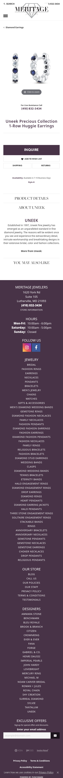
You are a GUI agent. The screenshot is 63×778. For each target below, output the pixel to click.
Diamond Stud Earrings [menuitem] (31, 458)
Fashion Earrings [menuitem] (31, 432)
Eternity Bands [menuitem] (31, 479)
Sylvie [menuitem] (31, 703)
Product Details (31, 198)
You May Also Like (31, 262)
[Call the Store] (31, 305)
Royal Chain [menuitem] (31, 690)
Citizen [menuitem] (31, 631)
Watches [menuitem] (31, 398)
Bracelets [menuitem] (31, 386)
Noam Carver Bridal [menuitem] (31, 681)
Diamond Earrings (15, 27)
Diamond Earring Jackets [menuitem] (31, 504)
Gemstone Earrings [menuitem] (31, 547)
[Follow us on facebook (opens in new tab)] (36, 347)
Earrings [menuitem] (31, 373)
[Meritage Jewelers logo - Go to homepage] (31, 10)
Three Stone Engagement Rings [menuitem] (31, 513)
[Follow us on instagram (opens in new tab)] (27, 347)
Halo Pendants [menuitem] (31, 509)
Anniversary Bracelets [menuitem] (31, 530)
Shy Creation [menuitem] (31, 694)
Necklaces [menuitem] (31, 377)
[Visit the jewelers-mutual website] (42, 750)
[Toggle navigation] (5, 16)
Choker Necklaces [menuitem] (31, 551)
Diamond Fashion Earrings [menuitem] (31, 428)
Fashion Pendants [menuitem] (31, 424)
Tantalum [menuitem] (31, 707)
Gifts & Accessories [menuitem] (31, 403)
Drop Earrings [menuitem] (32, 492)
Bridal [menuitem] (31, 364)
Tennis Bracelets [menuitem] (31, 475)
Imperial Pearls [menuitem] (31, 660)
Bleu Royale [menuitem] (31, 622)
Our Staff (31, 587)
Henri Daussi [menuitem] (31, 656)
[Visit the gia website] (19, 750)
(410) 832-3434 (31, 108)
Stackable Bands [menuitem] (31, 521)
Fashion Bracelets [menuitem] (31, 453)
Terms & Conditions (31, 595)
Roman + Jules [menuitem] (31, 686)
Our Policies (31, 582)
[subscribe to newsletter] (55, 735)
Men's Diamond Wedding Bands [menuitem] (31, 407)
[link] (52, 4)
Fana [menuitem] (31, 643)
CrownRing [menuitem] (31, 635)
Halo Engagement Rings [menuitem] (31, 483)
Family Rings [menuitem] (31, 445)
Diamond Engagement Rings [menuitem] (31, 487)
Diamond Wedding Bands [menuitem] (31, 470)
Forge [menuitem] (31, 647)
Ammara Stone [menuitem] (31, 614)
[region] (31, 67)
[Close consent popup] (58, 773)
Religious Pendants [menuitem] (31, 560)
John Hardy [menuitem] (31, 664)
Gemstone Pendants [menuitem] (31, 538)
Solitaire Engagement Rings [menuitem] (31, 517)
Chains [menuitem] (31, 394)
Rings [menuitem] (31, 526)
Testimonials (31, 599)
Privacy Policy (31, 591)
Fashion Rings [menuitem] (31, 369)
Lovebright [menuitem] (31, 669)
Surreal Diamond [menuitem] (31, 698)
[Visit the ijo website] (30, 750)
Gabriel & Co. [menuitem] (31, 652)
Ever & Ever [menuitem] (31, 639)
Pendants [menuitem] (31, 381)
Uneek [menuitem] (31, 711)
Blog (31, 574)
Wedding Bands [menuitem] (31, 462)
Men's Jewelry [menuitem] (31, 390)
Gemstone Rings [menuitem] (31, 411)
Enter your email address (31, 729)
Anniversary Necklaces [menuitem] (32, 534)
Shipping (17, 166)
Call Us (32, 578)
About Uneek (31, 207)
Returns (45, 166)
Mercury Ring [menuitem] (31, 673)
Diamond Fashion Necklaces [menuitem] (31, 415)
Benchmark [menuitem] (31, 618)
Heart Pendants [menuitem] (31, 500)
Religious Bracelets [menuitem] (31, 449)
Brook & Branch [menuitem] (31, 626)
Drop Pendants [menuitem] (31, 555)
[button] (9, 4)
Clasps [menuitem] (31, 466)
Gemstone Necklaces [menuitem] (31, 543)
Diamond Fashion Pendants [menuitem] (31, 436)
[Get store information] (31, 309)
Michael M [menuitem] (31, 677)
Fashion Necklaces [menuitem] (32, 441)
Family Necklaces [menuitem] (31, 420)
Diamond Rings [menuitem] (31, 496)
